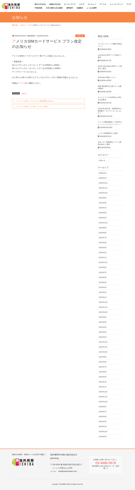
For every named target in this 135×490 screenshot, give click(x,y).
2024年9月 (103, 228)
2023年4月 (103, 287)
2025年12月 (103, 183)
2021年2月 (103, 382)
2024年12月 (103, 223)
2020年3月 (103, 426)
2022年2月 (103, 337)
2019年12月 (103, 431)
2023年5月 (103, 282)
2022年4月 (103, 327)
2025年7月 (103, 208)
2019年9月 (103, 436)
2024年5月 (103, 247)
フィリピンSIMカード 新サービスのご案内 (32, 106)
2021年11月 (103, 347)
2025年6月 (103, 213)
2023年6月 (103, 277)
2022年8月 (103, 317)
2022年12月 (103, 302)
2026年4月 (103, 173)
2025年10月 (103, 193)
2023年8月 (103, 267)
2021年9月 (103, 357)
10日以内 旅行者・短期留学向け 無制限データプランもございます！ (110, 111)
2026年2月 (103, 178)
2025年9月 (103, 198)
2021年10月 (103, 352)
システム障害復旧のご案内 (108, 133)
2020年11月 (103, 397)
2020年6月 (103, 416)
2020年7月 (103, 412)
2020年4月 (103, 421)
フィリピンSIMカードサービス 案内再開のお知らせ (35, 101)
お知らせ (80, 36)
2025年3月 (103, 218)
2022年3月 (103, 332)
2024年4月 (103, 252)
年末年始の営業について (107, 77)
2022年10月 (103, 312)
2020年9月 (103, 407)
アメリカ (21, 83)
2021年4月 (103, 377)
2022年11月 (103, 307)
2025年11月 (103, 188)
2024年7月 (103, 238)
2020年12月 (103, 392)
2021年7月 (103, 367)
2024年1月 (103, 257)
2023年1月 (103, 297)
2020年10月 (103, 402)
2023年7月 (103, 272)
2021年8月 (103, 362)
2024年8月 (103, 233)
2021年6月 (103, 372)
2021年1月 (103, 387)
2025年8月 (103, 203)
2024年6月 (103, 243)
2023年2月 (103, 292)
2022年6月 (103, 322)
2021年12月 (103, 342)
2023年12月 (103, 262)
